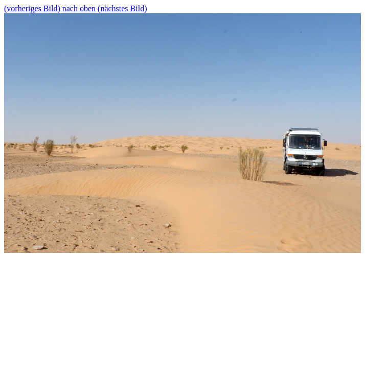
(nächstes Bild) (122, 8)
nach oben (79, 8)
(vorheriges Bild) (32, 8)
